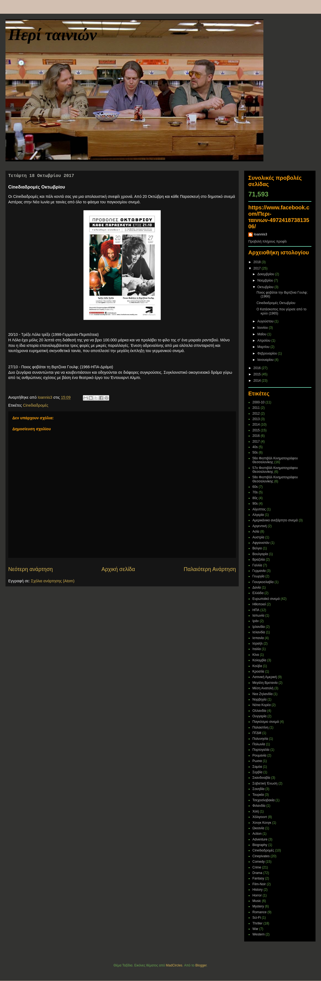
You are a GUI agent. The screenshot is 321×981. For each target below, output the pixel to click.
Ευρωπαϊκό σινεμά (266, 599)
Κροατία (258, 671)
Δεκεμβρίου (266, 274)
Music (256, 901)
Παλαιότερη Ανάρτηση (210, 569)
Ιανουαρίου (266, 360)
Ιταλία (256, 649)
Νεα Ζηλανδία (262, 694)
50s (255, 452)
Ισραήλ (257, 643)
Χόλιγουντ (259, 817)
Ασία (255, 531)
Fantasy (258, 878)
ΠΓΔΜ (256, 733)
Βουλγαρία (260, 554)
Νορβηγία (259, 699)
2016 (258, 368)
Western (258, 934)
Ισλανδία (258, 632)
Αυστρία (258, 537)
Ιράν (255, 621)
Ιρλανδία (258, 627)
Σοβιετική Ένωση (264, 783)
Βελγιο (257, 548)
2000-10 (258, 402)
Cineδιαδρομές (35, 405)
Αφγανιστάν (260, 543)
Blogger (201, 965)
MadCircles (174, 965)
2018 (258, 262)
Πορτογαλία (260, 750)
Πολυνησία (260, 739)
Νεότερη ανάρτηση (30, 569)
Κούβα (257, 666)
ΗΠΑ (255, 610)
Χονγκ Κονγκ (261, 823)
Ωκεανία (258, 828)
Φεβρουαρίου (267, 353)
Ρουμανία (259, 755)
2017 (258, 268)
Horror (257, 895)
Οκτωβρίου (265, 287)
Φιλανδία (258, 806)
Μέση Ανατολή (263, 688)
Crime (256, 867)
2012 (256, 413)
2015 (258, 374)
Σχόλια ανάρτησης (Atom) (53, 581)
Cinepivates (261, 856)
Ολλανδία (259, 711)
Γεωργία (258, 576)
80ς (255, 498)
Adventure (260, 839)
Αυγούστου (265, 321)
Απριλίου (264, 340)
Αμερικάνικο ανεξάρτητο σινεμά (275, 520)
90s (255, 503)
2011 (256, 408)
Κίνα (255, 655)
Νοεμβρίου (265, 280)
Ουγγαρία (259, 716)
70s (255, 492)
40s (255, 447)
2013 (256, 419)
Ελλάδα (257, 593)
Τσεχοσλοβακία (263, 800)
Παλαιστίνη (260, 727)
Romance (259, 912)
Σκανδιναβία (261, 778)
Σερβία (257, 772)
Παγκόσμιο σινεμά (265, 722)
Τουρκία (258, 795)
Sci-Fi (256, 918)
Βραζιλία (258, 559)
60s (255, 487)
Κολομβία (259, 660)
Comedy (258, 862)
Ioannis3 (260, 234)
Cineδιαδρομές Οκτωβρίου (276, 303)
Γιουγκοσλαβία (263, 582)
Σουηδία (258, 789)
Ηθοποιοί (259, 604)
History (257, 890)
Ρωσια (257, 761)
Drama (257, 873)
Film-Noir (259, 884)
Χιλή (255, 811)
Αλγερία (258, 515)
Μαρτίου (264, 347)
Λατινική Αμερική (264, 677)
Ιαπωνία (258, 615)
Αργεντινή (259, 526)
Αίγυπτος (259, 509)
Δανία (256, 587)
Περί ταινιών (52, 35)
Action (256, 834)
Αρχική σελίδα (118, 569)
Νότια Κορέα (261, 705)
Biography (259, 845)
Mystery (258, 906)
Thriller (257, 923)
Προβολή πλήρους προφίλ (267, 241)
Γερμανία (259, 571)
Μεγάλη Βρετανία (265, 683)
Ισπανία (258, 638)
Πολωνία (258, 744)
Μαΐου (262, 334)
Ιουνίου (263, 328)
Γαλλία (257, 565)
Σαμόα (257, 767)
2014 (258, 381)
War (255, 929)
